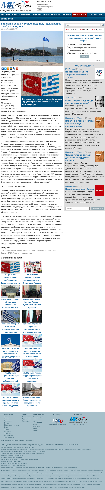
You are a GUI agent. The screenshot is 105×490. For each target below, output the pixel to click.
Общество (37, 15)
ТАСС (10, 253)
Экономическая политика (80, 45)
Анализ (6, 429)
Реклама (36, 428)
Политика (25, 15)
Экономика (56, 15)
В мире (6, 423)
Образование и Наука (11, 425)
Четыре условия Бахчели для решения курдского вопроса (78, 157)
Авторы (35, 419)
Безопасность (79, 15)
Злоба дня (7, 433)
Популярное (8, 421)
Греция (19, 250)
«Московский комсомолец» (54, 445)
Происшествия (95, 15)
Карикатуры (26, 421)
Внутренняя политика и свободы (83, 53)
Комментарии (7, 19)
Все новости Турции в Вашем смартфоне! (17, 440)
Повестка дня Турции (74, 118)
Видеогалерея (9, 437)
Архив (35, 430)
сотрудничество (26, 253)
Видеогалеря (26, 419)
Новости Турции (38, 250)
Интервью (7, 431)
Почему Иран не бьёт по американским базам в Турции (77, 74)
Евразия (7, 417)
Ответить (84, 57)
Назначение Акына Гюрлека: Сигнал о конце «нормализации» (79, 123)
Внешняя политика (77, 50)
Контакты (36, 426)
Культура (67, 15)
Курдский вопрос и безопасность (83, 47)
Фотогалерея (8, 435)
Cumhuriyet (70, 186)
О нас (35, 424)
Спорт (6, 427)
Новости (16, 15)
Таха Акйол (70, 98)
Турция (16, 253)
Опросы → (98, 60)
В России (7, 419)
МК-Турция (5, 15)
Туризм (46, 15)
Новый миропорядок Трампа (79, 189)
